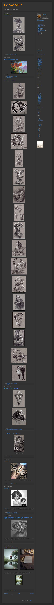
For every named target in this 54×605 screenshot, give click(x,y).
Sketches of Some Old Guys (11, 388)
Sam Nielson (6, 508)
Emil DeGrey (39, 63)
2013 (38, 129)
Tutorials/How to (40, 34)
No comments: (16, 54)
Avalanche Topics (40, 24)
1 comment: (15, 76)
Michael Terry (39, 101)
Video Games (11, 456)
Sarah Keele (39, 84)
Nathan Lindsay (40, 68)
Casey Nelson (40, 59)
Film (38, 27)
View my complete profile (40, 20)
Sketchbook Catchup (9, 80)
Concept (39, 26)
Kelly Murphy (39, 95)
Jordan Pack (39, 94)
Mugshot (6, 488)
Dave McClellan (40, 61)
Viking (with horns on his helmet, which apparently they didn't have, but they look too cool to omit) (18, 518)
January (40, 125)
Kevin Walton (39, 97)
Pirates (39, 31)
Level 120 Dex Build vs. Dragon (12, 433)
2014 (38, 128)
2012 (38, 130)
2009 (38, 134)
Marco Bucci (39, 99)
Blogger (31, 600)
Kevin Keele (44, 14)
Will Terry (39, 113)
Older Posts (31, 593)
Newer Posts (6, 593)
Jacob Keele (39, 85)
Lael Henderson (40, 98)
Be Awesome (13, 5)
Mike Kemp (39, 102)
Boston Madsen (40, 56)
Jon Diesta (39, 66)
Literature (39, 29)
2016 (38, 118)
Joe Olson (39, 65)
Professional (39, 32)
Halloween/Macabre (40, 28)
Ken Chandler (39, 96)
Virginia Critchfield (40, 112)
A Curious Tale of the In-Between (12, 547)
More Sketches (8, 15)
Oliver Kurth (39, 105)
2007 (38, 136)
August (40, 119)
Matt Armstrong (40, 67)
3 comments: (15, 383)
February (40, 124)
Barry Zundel (39, 92)
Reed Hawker (39, 69)
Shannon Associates (40, 49)
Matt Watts (39, 100)
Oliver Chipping (40, 104)
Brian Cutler (39, 57)
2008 (38, 135)
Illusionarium (7, 461)
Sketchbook (8, 384)
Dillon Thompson (40, 62)
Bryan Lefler (39, 58)
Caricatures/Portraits (9, 429)
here (28, 573)
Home (19, 593)
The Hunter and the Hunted (11, 59)
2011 (38, 131)
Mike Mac (39, 103)
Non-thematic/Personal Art (10, 77)
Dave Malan (39, 60)
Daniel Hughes (40, 93)
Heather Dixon (40, 64)
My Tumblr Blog (40, 50)
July (39, 121)
